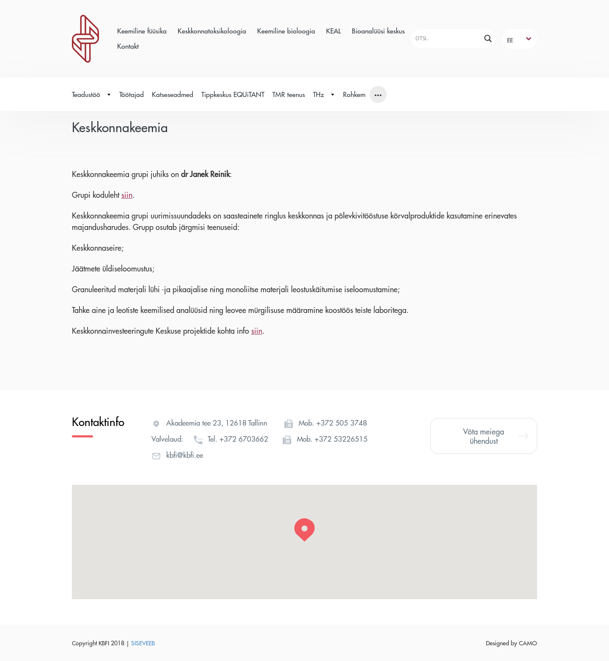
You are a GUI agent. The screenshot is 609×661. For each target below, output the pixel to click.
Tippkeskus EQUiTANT (232, 94)
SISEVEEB (143, 643)
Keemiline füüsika (142, 31)
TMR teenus (288, 94)
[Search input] (447, 38)
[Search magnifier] (488, 38)
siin (126, 194)
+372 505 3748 (341, 423)
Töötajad (131, 94)
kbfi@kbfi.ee (184, 455)
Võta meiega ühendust (495, 436)
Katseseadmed (172, 94)
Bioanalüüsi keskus (378, 31)
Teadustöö (91, 94)
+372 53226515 (341, 439)
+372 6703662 (243, 439)
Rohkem (354, 94)
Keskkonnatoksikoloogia (212, 31)
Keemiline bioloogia (286, 31)
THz (324, 94)
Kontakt (128, 46)
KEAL (333, 31)
